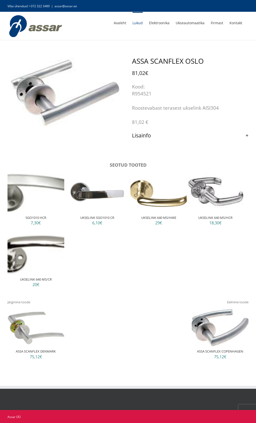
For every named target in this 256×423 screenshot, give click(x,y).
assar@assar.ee (65, 6)
